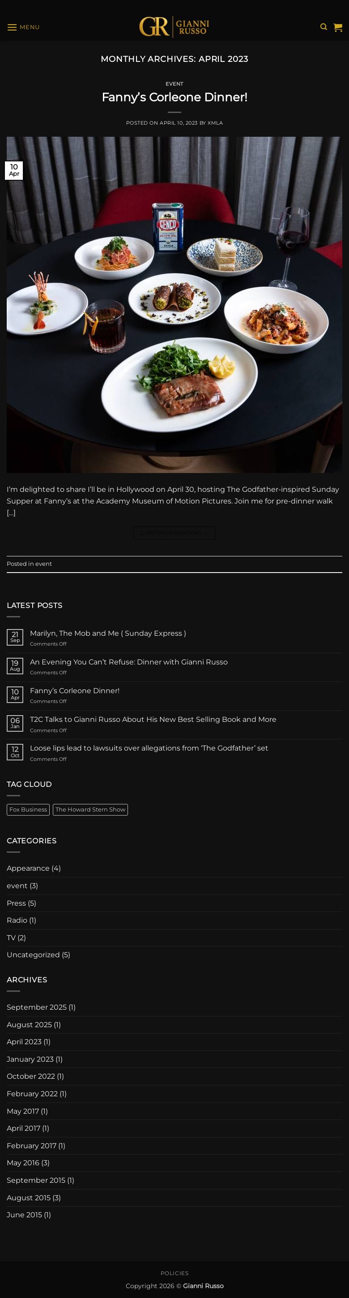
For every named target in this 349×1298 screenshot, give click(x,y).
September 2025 (37, 1007)
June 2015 (24, 1215)
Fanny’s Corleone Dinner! (174, 97)
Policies (175, 1273)
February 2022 (32, 1094)
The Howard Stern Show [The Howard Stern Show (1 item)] (90, 809)
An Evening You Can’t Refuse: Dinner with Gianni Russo (129, 662)
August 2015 (29, 1198)
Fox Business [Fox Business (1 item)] (28, 809)
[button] (23, 27)
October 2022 (31, 1076)
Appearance (28, 868)
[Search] (323, 26)
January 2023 (30, 1059)
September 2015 (36, 1180)
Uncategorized (33, 955)
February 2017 (31, 1146)
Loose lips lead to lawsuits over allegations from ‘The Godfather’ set (149, 748)
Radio (17, 920)
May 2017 (23, 1111)
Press (16, 903)
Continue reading (174, 533)
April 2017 (23, 1128)
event (174, 84)
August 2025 (29, 1024)
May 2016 (23, 1163)
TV (11, 937)
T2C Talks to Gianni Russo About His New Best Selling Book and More (153, 719)
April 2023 (24, 1042)
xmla (215, 123)
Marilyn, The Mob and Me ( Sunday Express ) (108, 633)
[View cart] (337, 27)
